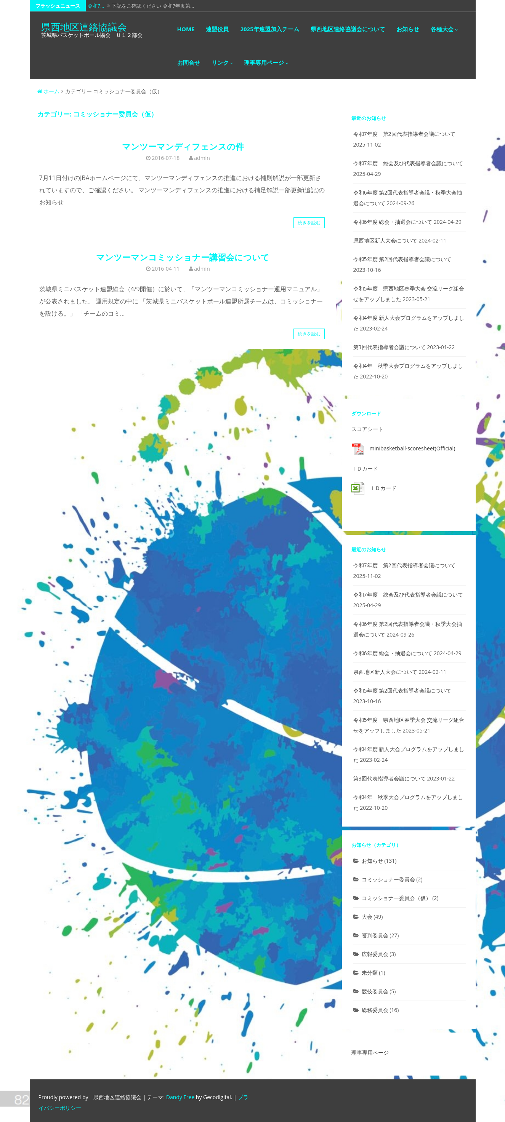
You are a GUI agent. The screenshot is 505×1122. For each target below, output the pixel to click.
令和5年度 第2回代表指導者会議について (402, 259)
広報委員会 (375, 954)
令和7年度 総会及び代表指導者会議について (408, 163)
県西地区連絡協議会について (348, 29)
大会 (367, 916)
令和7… (96, 5)
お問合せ (188, 62)
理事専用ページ (264, 62)
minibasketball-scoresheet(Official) (412, 448)
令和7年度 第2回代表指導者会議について (404, 133)
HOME (186, 29)
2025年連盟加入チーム (269, 29)
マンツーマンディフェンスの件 (183, 146)
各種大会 (442, 29)
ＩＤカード (383, 488)
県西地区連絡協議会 (84, 26)
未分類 (370, 972)
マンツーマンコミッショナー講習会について (182, 257)
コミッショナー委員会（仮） (396, 898)
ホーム (48, 91)
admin (202, 157)
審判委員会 (375, 935)
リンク (220, 62)
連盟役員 (217, 29)
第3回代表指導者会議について (389, 347)
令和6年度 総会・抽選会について (393, 221)
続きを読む (309, 222)
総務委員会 (375, 1009)
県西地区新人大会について (385, 240)
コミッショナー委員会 (388, 879)
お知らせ (407, 29)
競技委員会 (375, 991)
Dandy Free (180, 1097)
